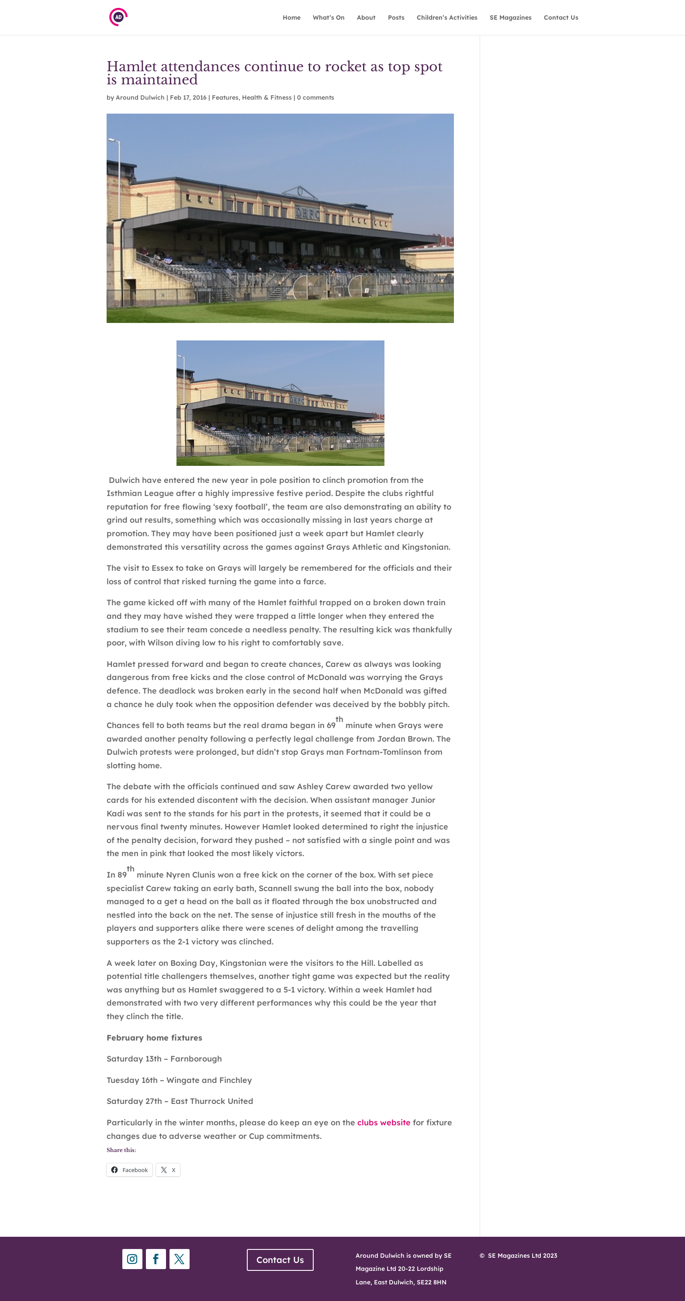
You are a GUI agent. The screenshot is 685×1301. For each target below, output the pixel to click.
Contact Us (561, 17)
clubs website (385, 1122)
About (366, 17)
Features (225, 97)
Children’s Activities (447, 17)
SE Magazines (511, 17)
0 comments (315, 97)
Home (292, 17)
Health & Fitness (267, 97)
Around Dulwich (140, 97)
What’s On (329, 17)
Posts (396, 17)
